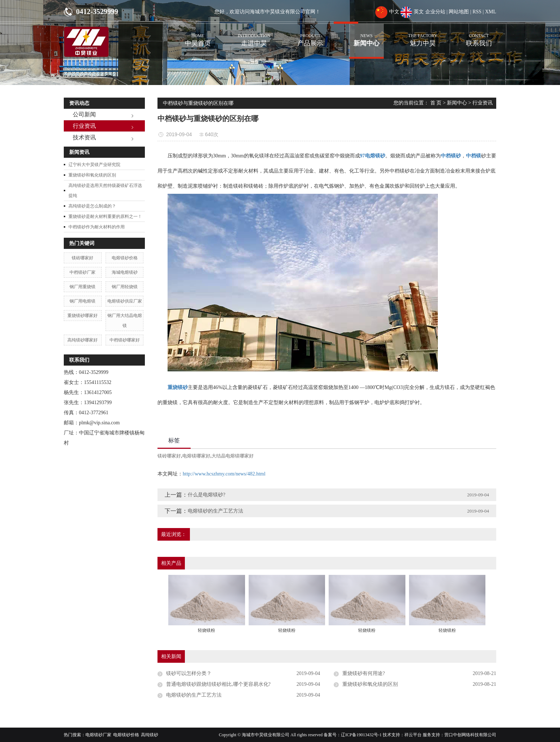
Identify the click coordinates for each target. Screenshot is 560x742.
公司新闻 (84, 114)
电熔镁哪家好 (196, 456)
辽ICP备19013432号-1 (361, 734)
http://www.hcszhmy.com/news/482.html (224, 474)
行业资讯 (84, 126)
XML (490, 11)
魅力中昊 (422, 35)
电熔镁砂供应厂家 (124, 301)
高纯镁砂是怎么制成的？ (92, 206)
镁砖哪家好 (82, 257)
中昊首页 (198, 35)
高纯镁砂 (149, 734)
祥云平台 (413, 734)
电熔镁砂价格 (125, 257)
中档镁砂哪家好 (125, 340)
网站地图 (459, 11)
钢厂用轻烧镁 (125, 286)
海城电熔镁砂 (125, 272)
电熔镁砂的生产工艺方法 (215, 511)
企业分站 (435, 11)
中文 (387, 11)
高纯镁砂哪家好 (82, 340)
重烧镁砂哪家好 (82, 315)
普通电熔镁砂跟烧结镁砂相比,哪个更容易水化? (218, 684)
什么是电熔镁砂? (206, 494)
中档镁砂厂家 (82, 272)
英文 (412, 11)
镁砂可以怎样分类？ (189, 673)
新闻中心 (366, 35)
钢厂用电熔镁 (82, 301)
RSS (476, 11)
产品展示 (310, 35)
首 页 (436, 103)
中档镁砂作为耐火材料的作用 (96, 226)
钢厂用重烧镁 (82, 286)
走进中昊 (254, 35)
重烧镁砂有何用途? (363, 673)
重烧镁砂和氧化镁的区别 (92, 175)
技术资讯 (84, 137)
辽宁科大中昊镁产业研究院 (94, 164)
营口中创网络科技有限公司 (470, 734)
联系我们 (479, 35)
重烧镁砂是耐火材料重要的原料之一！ (105, 216)
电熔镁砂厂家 (98, 734)
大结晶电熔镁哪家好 (233, 456)
